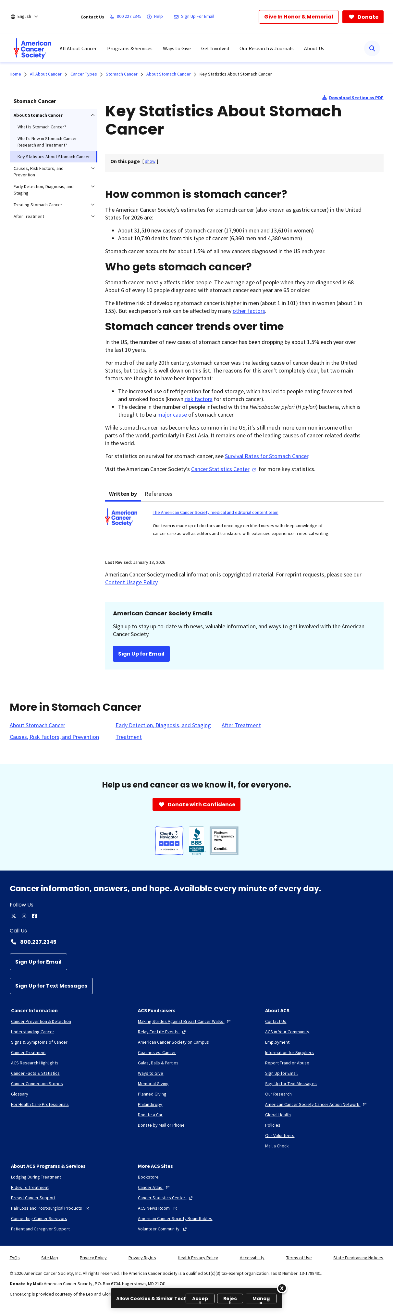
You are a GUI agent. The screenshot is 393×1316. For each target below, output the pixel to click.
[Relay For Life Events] (162, 1032)
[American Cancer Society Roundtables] (175, 1218)
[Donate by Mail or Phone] (161, 1125)
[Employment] (277, 1042)
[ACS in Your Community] (287, 1032)
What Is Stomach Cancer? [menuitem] (42, 127)
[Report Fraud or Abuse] (287, 1063)
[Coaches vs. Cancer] (157, 1052)
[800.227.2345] (126, 17)
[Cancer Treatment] (28, 1052)
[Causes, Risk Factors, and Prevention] (54, 737)
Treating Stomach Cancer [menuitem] (38, 204)
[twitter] (14, 916)
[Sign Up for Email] (38, 962)
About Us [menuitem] (314, 48)
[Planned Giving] (152, 1094)
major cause (172, 414)
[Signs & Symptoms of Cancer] (39, 1042)
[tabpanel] (244, 526)
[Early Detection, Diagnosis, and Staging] (163, 725)
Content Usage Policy (131, 582)
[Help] (156, 17)
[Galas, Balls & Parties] (158, 1063)
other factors (249, 310)
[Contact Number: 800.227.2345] (197, 942)
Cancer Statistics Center (224, 469)
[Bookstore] (148, 1177)
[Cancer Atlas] (154, 1187)
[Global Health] (278, 1115)
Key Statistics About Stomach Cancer (236, 74)
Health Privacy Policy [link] (198, 1258)
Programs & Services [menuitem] (130, 48)
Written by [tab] (123, 493)
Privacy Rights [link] (142, 1258)
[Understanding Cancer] (32, 1032)
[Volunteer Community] (163, 1229)
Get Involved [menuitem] (215, 48)
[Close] (282, 1288)
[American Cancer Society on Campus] (173, 1042)
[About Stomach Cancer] (37, 725)
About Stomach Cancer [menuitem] (38, 115)
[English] (29, 17)
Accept (200, 1299)
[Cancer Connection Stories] (37, 1083)
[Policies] (272, 1125)
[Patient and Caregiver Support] (40, 1229)
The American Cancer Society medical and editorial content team (215, 512)
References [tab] (158, 493)
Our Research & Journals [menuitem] (266, 48)
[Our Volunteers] (279, 1135)
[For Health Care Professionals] (40, 1104)
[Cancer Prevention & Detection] (41, 1021)
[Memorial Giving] (153, 1083)
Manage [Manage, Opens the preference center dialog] (261, 1299)
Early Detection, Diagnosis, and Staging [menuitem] (44, 190)
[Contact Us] (275, 1021)
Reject (230, 1299)
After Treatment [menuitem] (29, 216)
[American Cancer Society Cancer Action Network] (316, 1104)
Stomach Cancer (35, 101)
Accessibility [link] (252, 1258)
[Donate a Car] (150, 1115)
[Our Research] (278, 1094)
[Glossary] (19, 1094)
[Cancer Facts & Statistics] (35, 1073)
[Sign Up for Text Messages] (51, 986)
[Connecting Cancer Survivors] (39, 1218)
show (150, 161)
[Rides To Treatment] (30, 1187)
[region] (196, 1298)
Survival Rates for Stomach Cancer (266, 456)
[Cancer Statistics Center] (166, 1198)
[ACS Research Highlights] (34, 1063)
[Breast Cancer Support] (33, 1198)
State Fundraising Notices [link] (358, 1258)
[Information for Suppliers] (289, 1052)
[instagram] (24, 916)
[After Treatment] (241, 725)
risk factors (199, 399)
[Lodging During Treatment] (36, 1177)
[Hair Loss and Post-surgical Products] (51, 1208)
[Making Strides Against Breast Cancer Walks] (185, 1021)
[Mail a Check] (277, 1146)
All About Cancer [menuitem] (78, 48)
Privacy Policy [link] (93, 1258)
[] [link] (150, 161)
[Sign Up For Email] (195, 17)
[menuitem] (32, 48)
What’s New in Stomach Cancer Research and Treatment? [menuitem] (47, 142)
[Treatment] (129, 737)
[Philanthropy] (150, 1104)
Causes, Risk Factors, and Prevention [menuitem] (39, 171)
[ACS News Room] (158, 1208)
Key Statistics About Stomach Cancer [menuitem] (54, 157)
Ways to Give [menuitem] (177, 48)
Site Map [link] (49, 1258)
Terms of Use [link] (299, 1258)
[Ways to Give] (150, 1073)
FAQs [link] (15, 1258)
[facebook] (34, 916)
